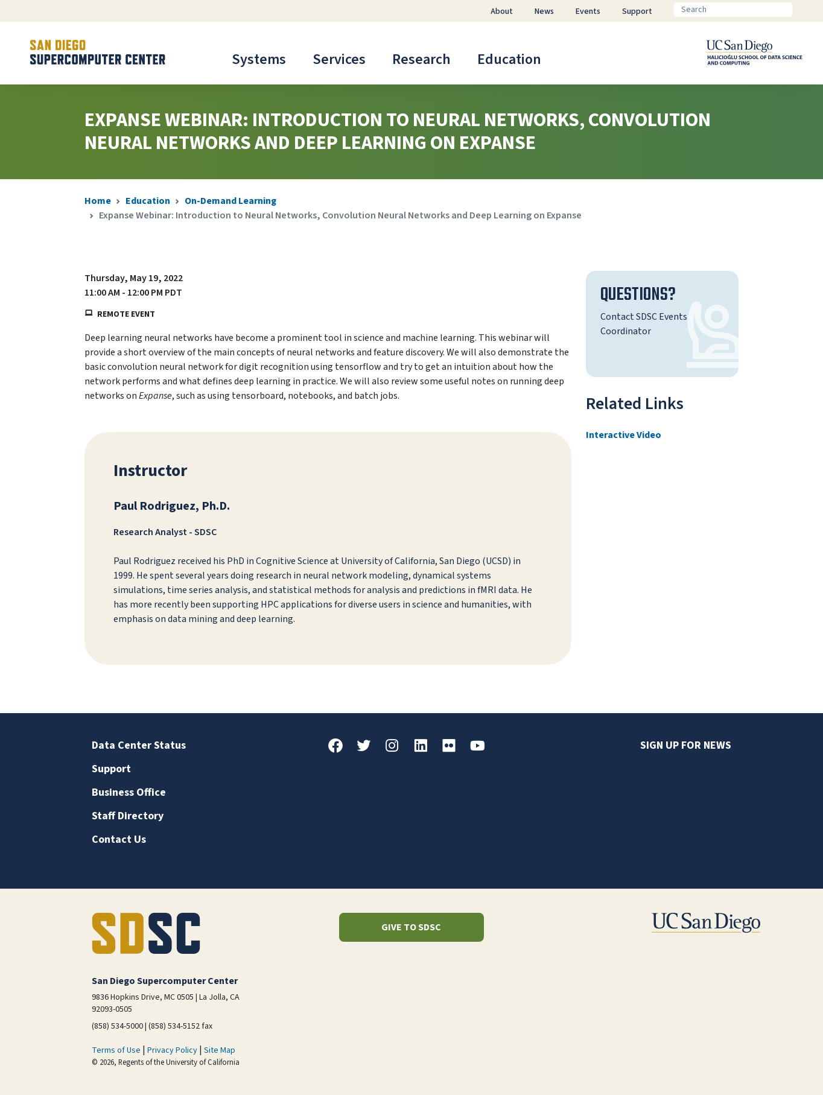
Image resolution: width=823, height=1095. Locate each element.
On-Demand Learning (230, 201)
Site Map (219, 1050)
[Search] (733, 9)
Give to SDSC (411, 927)
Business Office (129, 792)
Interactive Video (623, 435)
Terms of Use (116, 1050)
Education (509, 59)
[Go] (802, 9)
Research (421, 59)
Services (339, 59)
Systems (259, 59)
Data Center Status (139, 745)
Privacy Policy (172, 1050)
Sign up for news (685, 745)
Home (97, 201)
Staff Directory (128, 816)
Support (111, 768)
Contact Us (119, 839)
